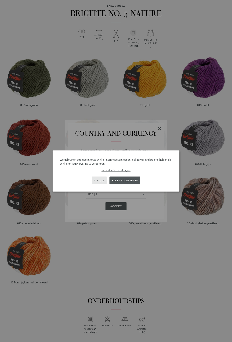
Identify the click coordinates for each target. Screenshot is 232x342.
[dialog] (116, 171)
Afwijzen (99, 180)
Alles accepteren (125, 180)
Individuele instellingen (116, 170)
